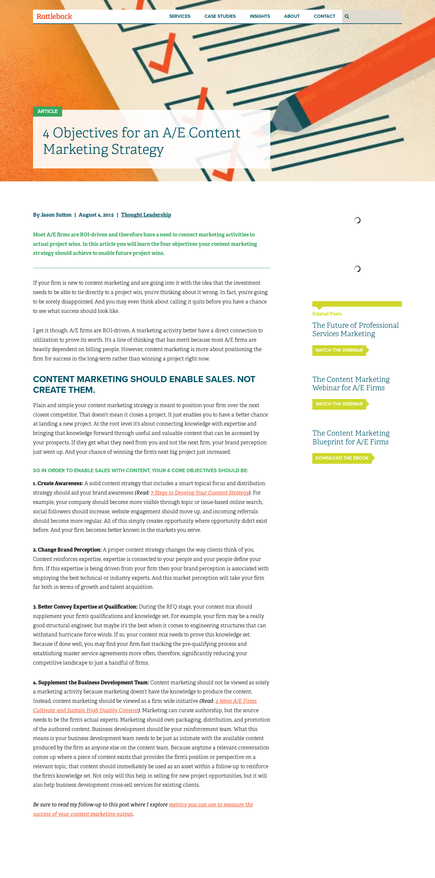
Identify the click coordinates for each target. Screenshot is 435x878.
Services (179, 16)
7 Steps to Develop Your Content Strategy (200, 492)
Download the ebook (342, 458)
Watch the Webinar (339, 350)
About (292, 16)
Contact (324, 16)
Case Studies (220, 16)
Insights (260, 16)
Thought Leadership (146, 214)
